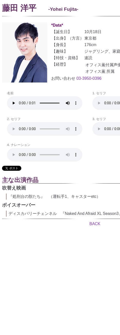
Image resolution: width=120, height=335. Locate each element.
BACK (94, 224)
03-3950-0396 (88, 78)
